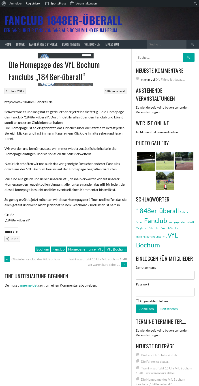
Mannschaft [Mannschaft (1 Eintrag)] (187, 222)
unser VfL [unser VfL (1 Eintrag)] (161, 236)
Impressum (112, 44)
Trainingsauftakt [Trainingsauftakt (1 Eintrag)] (145, 236)
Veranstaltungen (83, 3)
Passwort (142, 284)
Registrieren (33, 3)
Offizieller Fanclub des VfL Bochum (32, 259)
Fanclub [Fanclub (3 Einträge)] (155, 220)
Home (7, 44)
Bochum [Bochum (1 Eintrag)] (184, 212)
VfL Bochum (92, 44)
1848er (20, 44)
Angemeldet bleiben (152, 301)
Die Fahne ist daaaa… (170, 79)
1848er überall (115, 91)
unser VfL (96, 249)
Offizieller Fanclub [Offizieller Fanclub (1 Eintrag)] (159, 228)
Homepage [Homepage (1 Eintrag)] (174, 222)
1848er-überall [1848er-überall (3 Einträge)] (157, 210)
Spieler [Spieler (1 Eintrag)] (174, 228)
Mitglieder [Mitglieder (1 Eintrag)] (142, 228)
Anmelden (16, 3)
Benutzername (146, 267)
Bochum (42, 249)
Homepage (76, 249)
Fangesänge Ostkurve (43, 44)
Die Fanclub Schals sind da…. (160, 355)
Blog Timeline (71, 44)
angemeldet (28, 285)
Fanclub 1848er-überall (63, 20)
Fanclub (58, 249)
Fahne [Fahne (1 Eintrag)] (139, 222)
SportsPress (58, 3)
